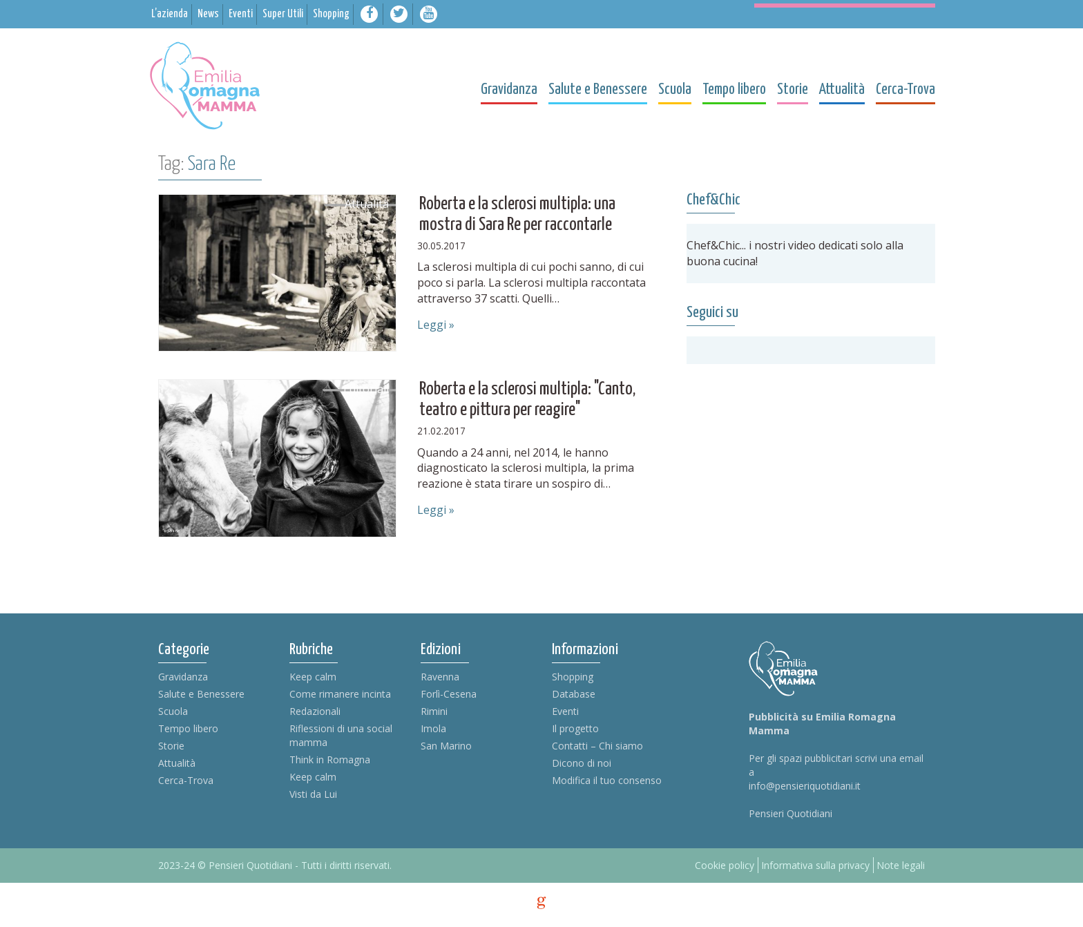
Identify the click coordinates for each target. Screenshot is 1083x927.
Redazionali (315, 711)
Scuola (173, 711)
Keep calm (312, 676)
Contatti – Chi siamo (597, 745)
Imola (433, 728)
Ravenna (440, 676)
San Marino (446, 745)
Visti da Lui (313, 794)
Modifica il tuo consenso (607, 780)
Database (573, 693)
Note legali (900, 865)
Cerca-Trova (185, 780)
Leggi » (435, 324)
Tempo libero (188, 728)
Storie (171, 745)
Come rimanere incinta (340, 693)
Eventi (565, 711)
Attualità (176, 763)
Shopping (572, 676)
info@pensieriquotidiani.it (805, 785)
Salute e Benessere (201, 693)
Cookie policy (724, 865)
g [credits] (541, 903)
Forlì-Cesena (449, 693)
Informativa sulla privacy (815, 865)
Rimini (434, 711)
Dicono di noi (581, 763)
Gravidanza (183, 676)
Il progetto (575, 728)
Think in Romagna (329, 759)
